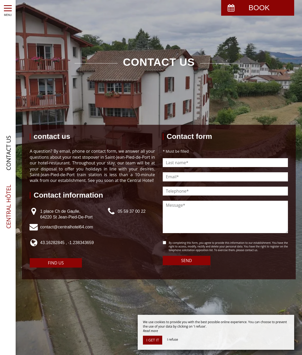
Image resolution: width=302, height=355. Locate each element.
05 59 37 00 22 (132, 211)
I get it (152, 340)
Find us (56, 263)
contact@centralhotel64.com (66, 227)
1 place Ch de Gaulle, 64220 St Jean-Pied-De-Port (66, 214)
